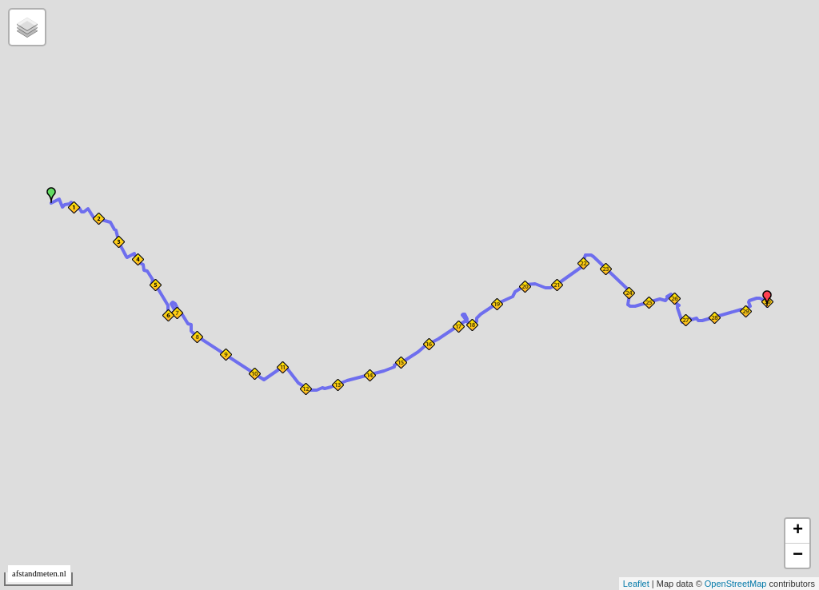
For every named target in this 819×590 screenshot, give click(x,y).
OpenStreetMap (736, 583)
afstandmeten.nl (39, 573)
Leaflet (636, 583)
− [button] (798, 556)
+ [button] (798, 531)
